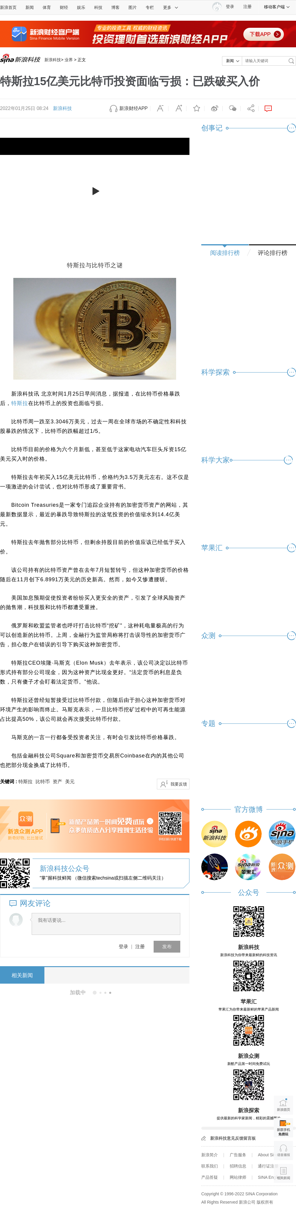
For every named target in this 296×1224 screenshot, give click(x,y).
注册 (247, 6)
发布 (167, 946)
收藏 (195, 108)
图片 (132, 7)
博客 (115, 7)
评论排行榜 (272, 253)
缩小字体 (159, 108)
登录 (123, 946)
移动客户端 (277, 6)
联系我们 (209, 1166)
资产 (57, 781)
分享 (249, 108)
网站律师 (238, 1177)
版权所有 (265, 1202)
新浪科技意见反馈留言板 (233, 1138)
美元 (70, 781)
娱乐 (81, 7)
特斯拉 (19, 403)
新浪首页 (8, 7)
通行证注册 (268, 1166)
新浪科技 (52, 59)
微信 (231, 108)
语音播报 (283, 1150)
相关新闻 (22, 975)
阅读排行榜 (225, 253)
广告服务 (238, 1154)
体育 (47, 7)
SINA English (270, 1177)
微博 (213, 108)
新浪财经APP (133, 108)
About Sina (268, 1154)
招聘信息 (238, 1166)
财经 (64, 7)
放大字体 (177, 108)
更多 (170, 7)
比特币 (43, 781)
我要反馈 (178, 784)
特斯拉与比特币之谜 (95, 265)
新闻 (29, 7)
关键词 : (9, 781)
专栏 (150, 7)
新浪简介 (209, 1154)
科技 (98, 7)
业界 (69, 59)
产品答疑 (209, 1177)
